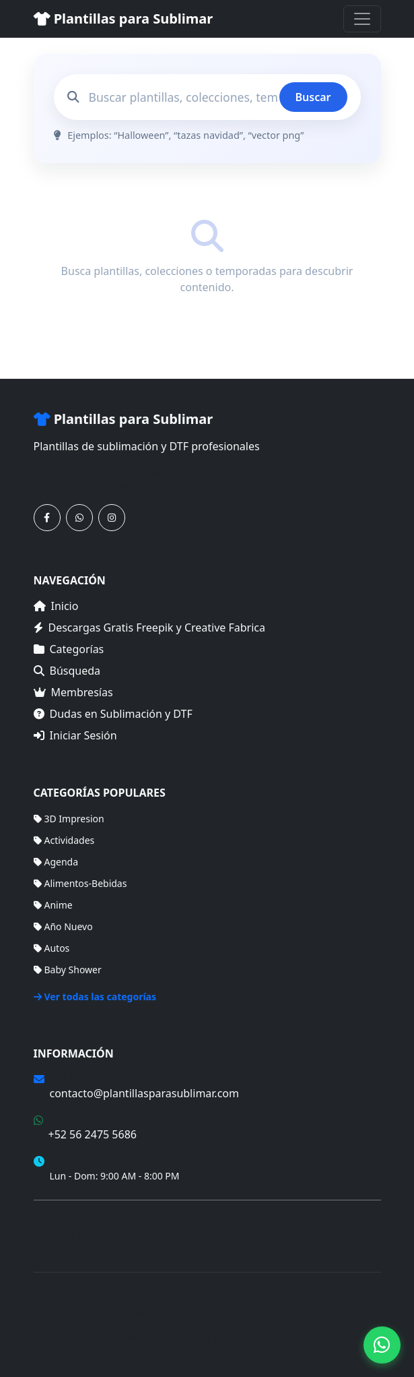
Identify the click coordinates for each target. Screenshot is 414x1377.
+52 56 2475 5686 (92, 1134)
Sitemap (210, 1337)
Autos (52, 948)
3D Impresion (69, 818)
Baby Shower (68, 969)
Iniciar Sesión (75, 735)
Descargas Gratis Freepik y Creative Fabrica (150, 627)
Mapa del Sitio (65, 1237)
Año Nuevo (63, 926)
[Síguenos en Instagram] (111, 517)
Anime (53, 904)
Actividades (64, 840)
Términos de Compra (80, 1218)
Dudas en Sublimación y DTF (113, 713)
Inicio (56, 606)
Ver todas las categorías (95, 996)
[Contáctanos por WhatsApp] (79, 517)
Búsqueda (67, 670)
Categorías (69, 649)
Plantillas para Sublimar (123, 18)
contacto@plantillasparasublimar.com (144, 1093)
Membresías (73, 692)
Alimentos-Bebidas (80, 883)
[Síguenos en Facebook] (47, 517)
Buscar (313, 97)
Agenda (56, 861)
